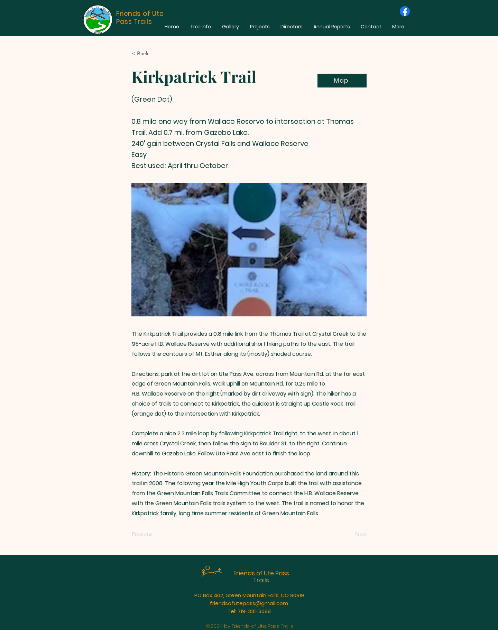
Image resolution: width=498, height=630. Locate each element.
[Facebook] (405, 11)
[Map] (342, 80)
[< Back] (154, 54)
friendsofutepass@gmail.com (249, 603)
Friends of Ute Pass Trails (261, 576)
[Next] (349, 534)
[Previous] (154, 534)
